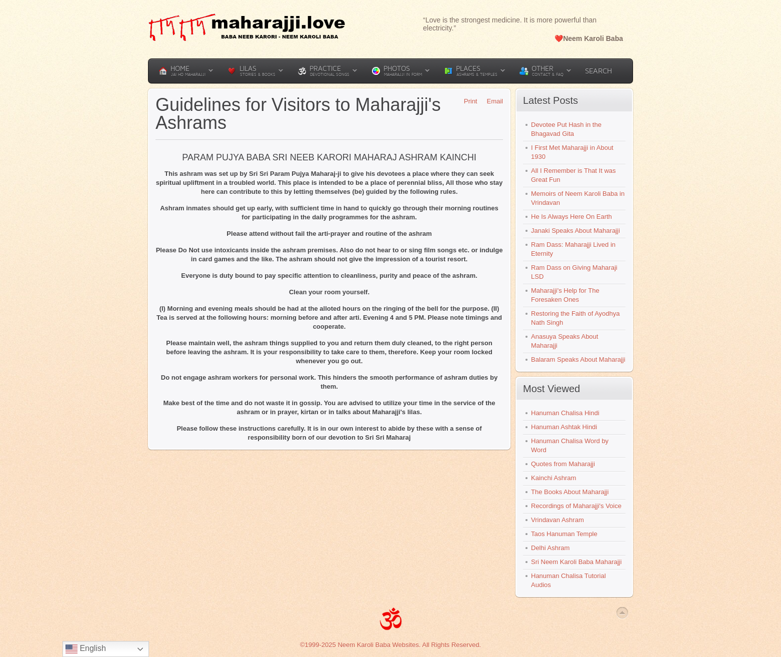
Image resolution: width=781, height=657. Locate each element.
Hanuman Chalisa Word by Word (569, 445)
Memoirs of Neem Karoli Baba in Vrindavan (577, 198)
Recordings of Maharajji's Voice (576, 506)
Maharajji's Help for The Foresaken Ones (565, 295)
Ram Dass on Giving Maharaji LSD (574, 272)
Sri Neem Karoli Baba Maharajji (576, 562)
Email (491, 101)
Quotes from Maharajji (563, 464)
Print (467, 101)
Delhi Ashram (550, 548)
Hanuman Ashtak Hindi (564, 427)
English (86, 649)
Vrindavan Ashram (557, 520)
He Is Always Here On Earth (571, 216)
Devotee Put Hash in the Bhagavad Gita (566, 129)
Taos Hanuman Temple (564, 534)
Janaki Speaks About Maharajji (575, 230)
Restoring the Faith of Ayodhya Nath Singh (575, 318)
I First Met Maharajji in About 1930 (572, 152)
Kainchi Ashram (553, 478)
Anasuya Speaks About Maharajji (564, 341)
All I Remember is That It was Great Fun (573, 175)
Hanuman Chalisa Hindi (565, 413)
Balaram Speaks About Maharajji (578, 359)
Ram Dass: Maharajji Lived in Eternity (573, 249)
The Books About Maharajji (569, 492)
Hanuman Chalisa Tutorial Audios (568, 580)
